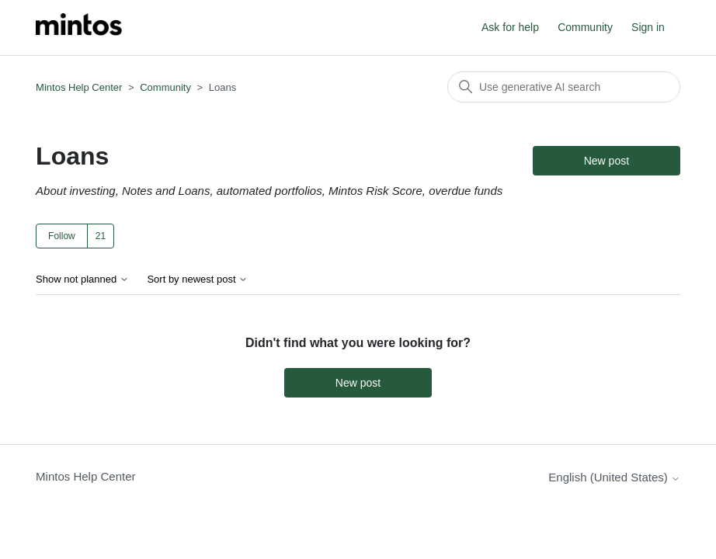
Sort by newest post (197, 279)
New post (606, 161)
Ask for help (510, 27)
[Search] (563, 86)
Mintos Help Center (79, 87)
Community (585, 27)
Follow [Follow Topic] (61, 236)
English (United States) (614, 477)
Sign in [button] (648, 27)
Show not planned (82, 279)
